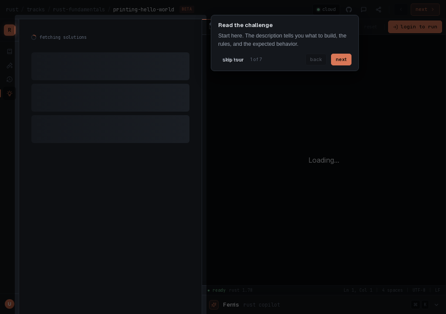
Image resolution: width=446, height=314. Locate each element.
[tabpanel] (110, 91)
